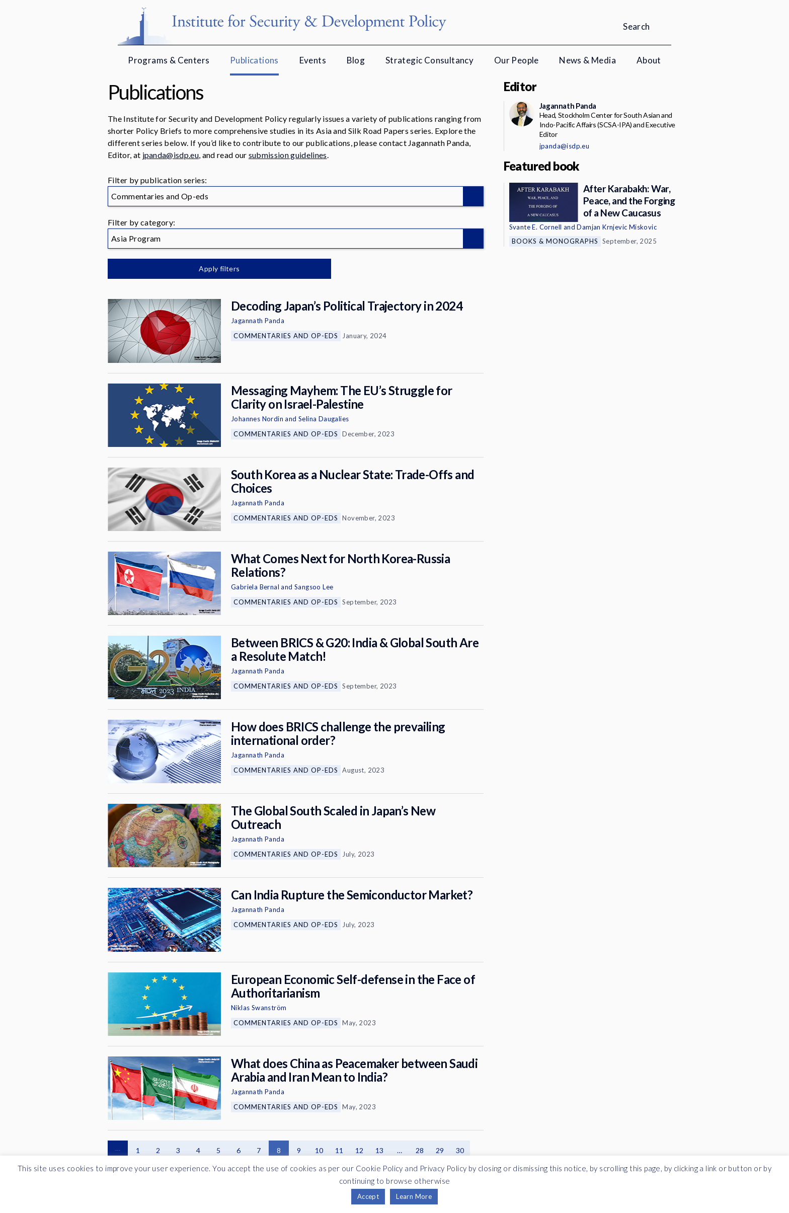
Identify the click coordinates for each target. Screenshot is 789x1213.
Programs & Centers (168, 60)
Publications (254, 60)
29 (440, 1150)
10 (319, 1150)
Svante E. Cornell (535, 227)
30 (460, 1150)
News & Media (587, 60)
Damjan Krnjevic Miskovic (617, 227)
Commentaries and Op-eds (285, 336)
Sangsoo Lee (313, 587)
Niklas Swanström (258, 1008)
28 (420, 1150)
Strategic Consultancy (429, 60)
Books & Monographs (555, 241)
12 (359, 1150)
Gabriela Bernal (255, 587)
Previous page (118, 1151)
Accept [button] (368, 1196)
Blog (356, 60)
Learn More (414, 1196)
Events (312, 60)
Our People (516, 60)
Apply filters (213, 268)
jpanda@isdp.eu (170, 155)
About (649, 60)
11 (339, 1150)
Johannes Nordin (257, 419)
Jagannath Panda (257, 321)
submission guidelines (288, 155)
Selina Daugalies (323, 419)
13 (379, 1150)
